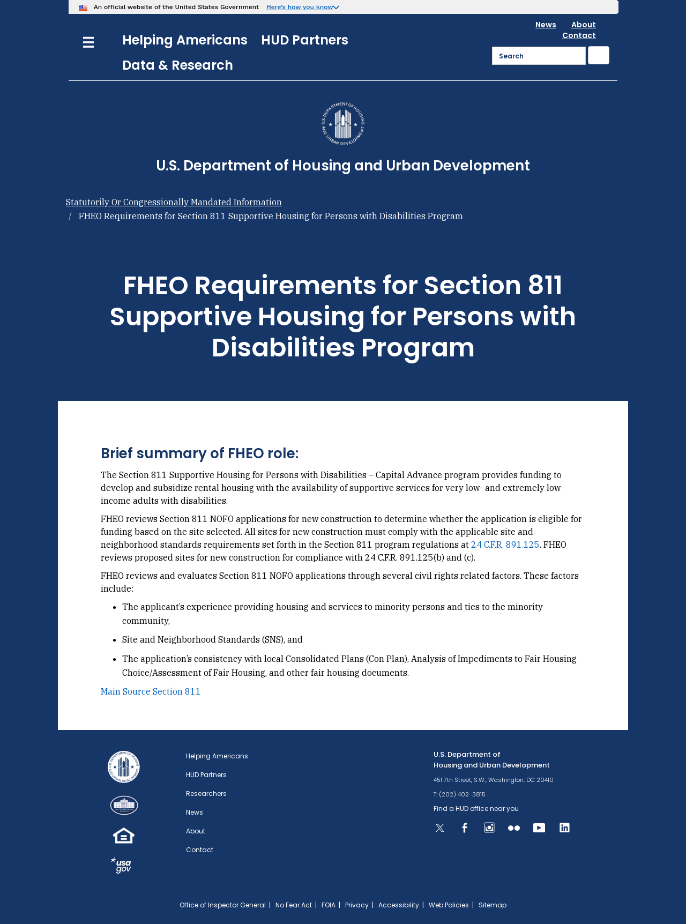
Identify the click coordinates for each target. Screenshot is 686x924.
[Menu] (88, 41)
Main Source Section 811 (151, 691)
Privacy (357, 905)
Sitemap (492, 905)
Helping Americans (185, 40)
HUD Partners (304, 40)
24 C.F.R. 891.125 (505, 544)
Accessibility (398, 905)
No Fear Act (293, 905)
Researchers (206, 793)
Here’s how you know (299, 7)
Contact (579, 35)
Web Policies (449, 905)
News (545, 24)
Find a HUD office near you (476, 808)
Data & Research (177, 65)
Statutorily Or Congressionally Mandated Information (174, 202)
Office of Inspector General (223, 905)
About (583, 24)
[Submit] (598, 55)
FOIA (328, 905)
